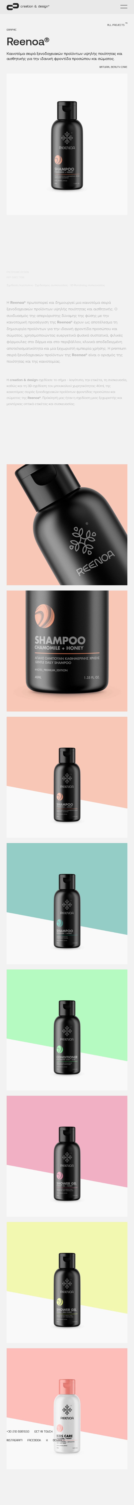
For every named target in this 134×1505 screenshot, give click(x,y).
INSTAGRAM (14, 1440)
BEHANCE (59, 1440)
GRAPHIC (12, 36)
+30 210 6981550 (18, 1431)
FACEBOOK (34, 1440)
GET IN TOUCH (43, 1431)
